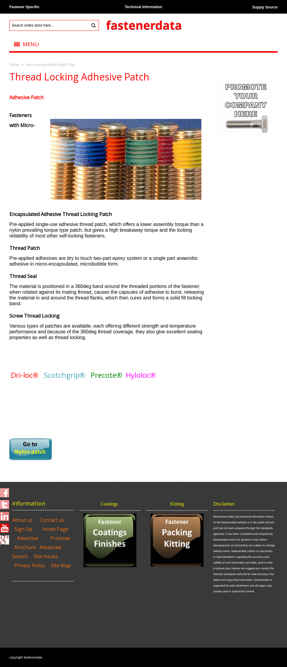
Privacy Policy (30, 565)
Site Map (61, 565)
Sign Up (23, 529)
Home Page (55, 529)
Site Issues (46, 556)
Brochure (25, 547)
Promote (60, 538)
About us (22, 520)
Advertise (27, 538)
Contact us (52, 520)
